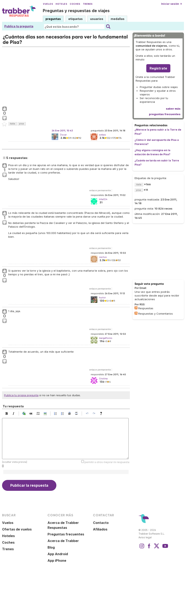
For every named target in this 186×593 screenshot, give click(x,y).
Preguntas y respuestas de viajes (76, 10)
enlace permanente (100, 190)
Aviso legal (145, 537)
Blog (51, 547)
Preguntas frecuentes (66, 534)
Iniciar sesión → (171, 3)
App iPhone (57, 560)
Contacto (101, 523)
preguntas (53, 19)
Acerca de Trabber (63, 541)
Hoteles (61, 4)
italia (12, 123)
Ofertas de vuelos (17, 529)
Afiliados (100, 529)
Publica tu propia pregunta (21, 395)
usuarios (96, 19)
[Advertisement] (66, 75)
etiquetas (75, 19)
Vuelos (48, 4)
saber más (173, 108)
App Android (58, 554)
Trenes (88, 4)
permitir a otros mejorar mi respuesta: (107, 462)
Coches (75, 4)
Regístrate (158, 68)
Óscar (63, 134)
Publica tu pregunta (18, 26)
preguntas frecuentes (164, 114)
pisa (21, 123)
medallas (117, 19)
